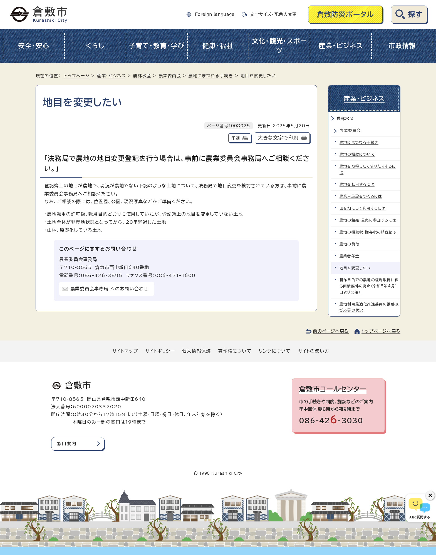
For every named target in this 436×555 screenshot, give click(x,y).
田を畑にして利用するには (363, 208)
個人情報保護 (196, 351)
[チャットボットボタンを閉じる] (430, 495)
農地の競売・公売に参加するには (368, 220)
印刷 (235, 138)
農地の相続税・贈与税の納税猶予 (368, 232)
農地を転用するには (357, 184)
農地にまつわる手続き (210, 76)
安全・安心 (33, 46)
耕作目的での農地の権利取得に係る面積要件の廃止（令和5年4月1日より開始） (369, 286)
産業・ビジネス (341, 46)
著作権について (234, 351)
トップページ (77, 76)
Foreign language (214, 14)
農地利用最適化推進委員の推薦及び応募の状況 (369, 307)
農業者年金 (349, 256)
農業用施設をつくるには (361, 196)
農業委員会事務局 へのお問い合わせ (109, 289)
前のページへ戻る (331, 331)
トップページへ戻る (380, 331)
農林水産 (142, 76)
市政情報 (402, 46)
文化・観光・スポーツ (279, 46)
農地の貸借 (349, 244)
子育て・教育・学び (157, 46)
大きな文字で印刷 (278, 137)
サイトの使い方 (313, 351)
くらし (95, 46)
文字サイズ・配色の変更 (273, 14)
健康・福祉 (218, 46)
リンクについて (275, 351)
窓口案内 (66, 443)
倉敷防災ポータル (345, 14)
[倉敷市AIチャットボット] (419, 508)
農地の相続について (357, 154)
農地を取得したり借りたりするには (368, 169)
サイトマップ (125, 351)
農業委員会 (169, 76)
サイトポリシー (160, 351)
